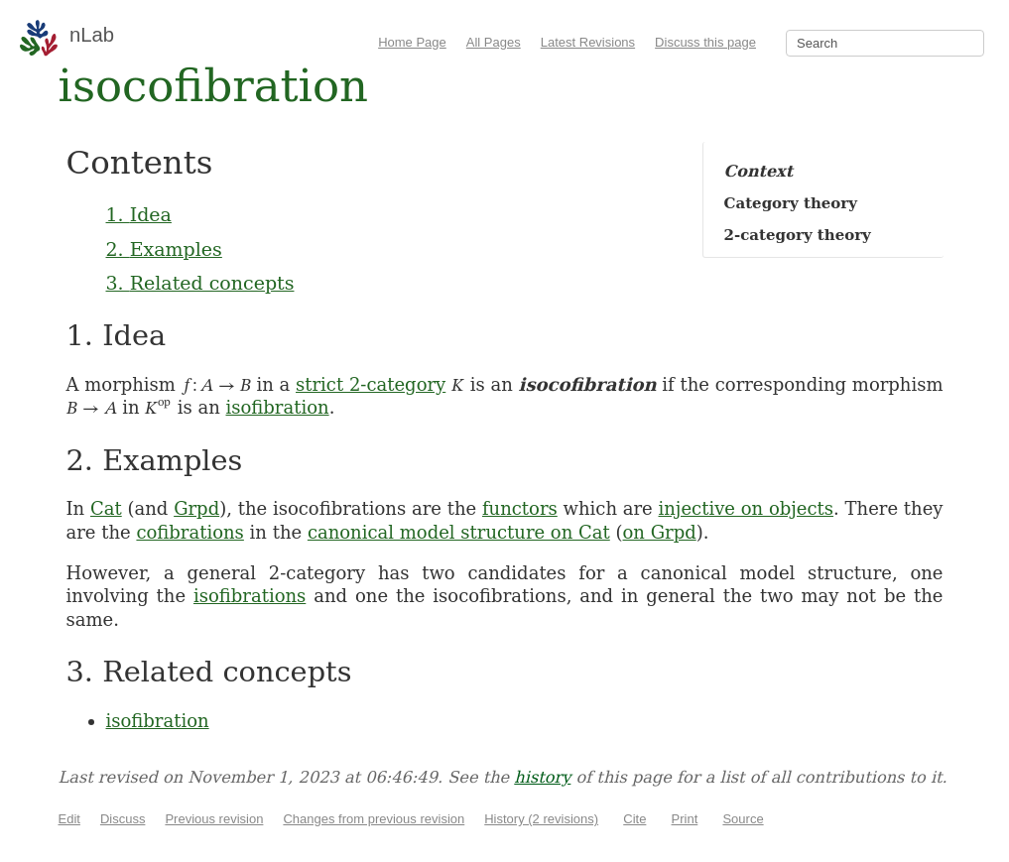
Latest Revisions (588, 42)
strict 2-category (370, 384)
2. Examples (164, 249)
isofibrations (249, 595)
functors (520, 508)
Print (685, 818)
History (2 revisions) (541, 818)
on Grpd (659, 532)
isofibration (277, 407)
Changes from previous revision (373, 818)
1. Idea (139, 214)
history (542, 777)
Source (742, 818)
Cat (106, 508)
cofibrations (189, 532)
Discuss (123, 818)
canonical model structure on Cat (459, 532)
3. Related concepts (200, 283)
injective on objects (746, 508)
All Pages (493, 42)
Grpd (196, 508)
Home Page (412, 42)
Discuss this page (705, 42)
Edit (69, 818)
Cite (634, 818)
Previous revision (214, 818)
